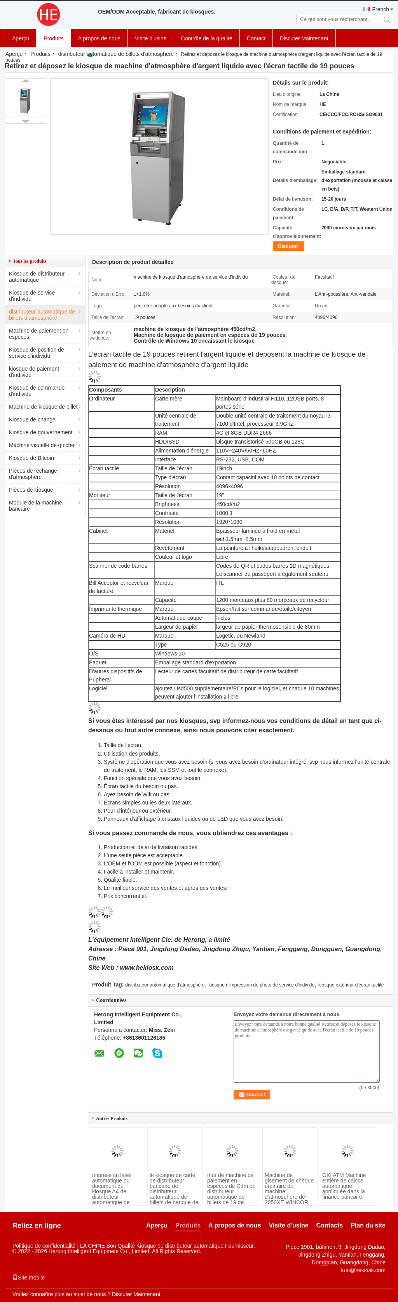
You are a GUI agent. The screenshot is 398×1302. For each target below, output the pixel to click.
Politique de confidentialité (44, 1246)
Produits (53, 38)
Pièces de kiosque (31, 490)
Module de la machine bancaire (35, 505)
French (380, 9)
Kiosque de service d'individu (32, 296)
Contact (256, 38)
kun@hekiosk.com (363, 1270)
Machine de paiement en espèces (38, 334)
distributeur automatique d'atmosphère (164, 985)
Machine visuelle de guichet (42, 445)
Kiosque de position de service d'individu (36, 353)
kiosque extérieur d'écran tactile (351, 985)
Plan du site (368, 1225)
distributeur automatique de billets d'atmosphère (116, 54)
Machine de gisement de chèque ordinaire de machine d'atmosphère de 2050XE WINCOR (289, 1188)
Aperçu (20, 38)
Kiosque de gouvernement (40, 432)
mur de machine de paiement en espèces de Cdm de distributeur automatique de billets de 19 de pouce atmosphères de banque (231, 1194)
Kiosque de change (32, 419)
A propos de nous (99, 38)
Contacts (329, 1225)
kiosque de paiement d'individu (34, 372)
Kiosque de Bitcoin (31, 458)
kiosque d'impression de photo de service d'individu (261, 985)
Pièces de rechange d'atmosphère (33, 474)
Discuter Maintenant (304, 38)
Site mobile (28, 1277)
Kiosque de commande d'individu (37, 391)
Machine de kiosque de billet (43, 407)
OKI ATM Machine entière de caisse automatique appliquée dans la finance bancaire (344, 1186)
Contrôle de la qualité (206, 38)
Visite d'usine (151, 38)
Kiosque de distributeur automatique (37, 276)
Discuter (288, 246)
